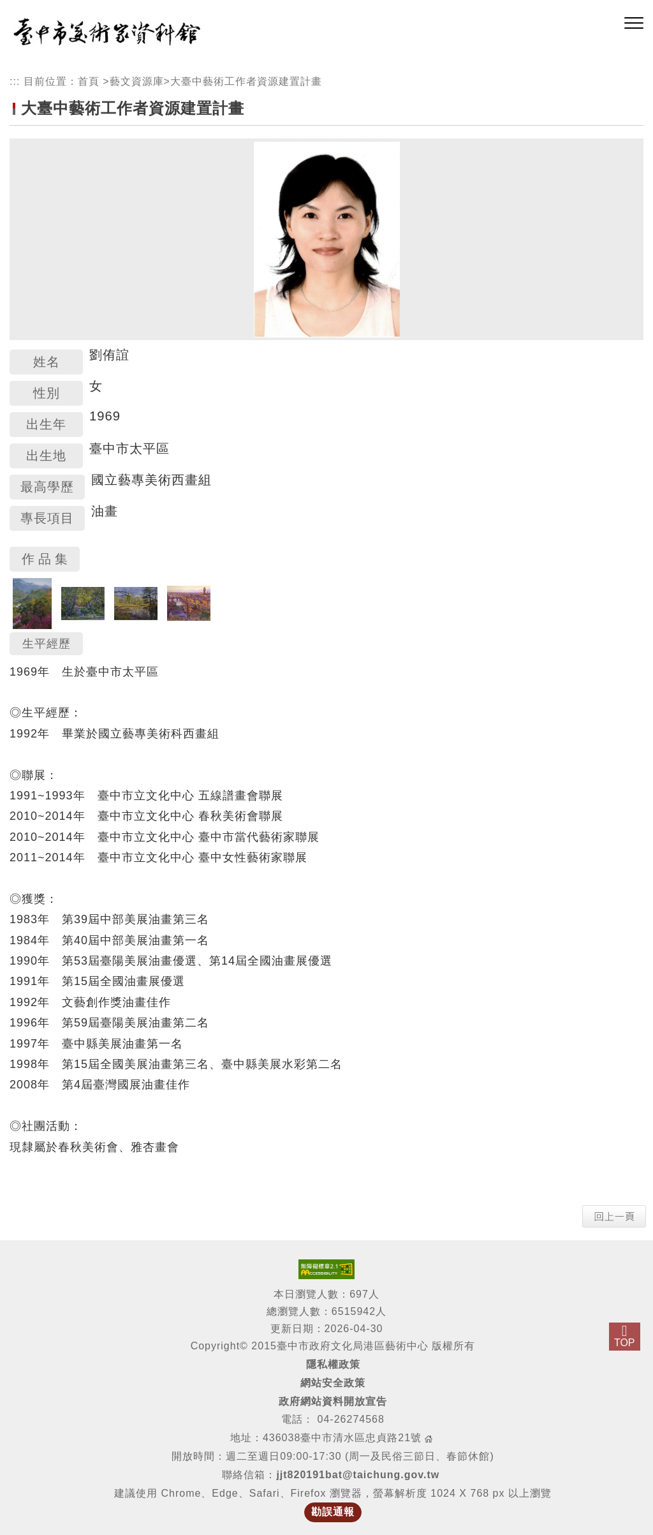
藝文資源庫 (137, 81)
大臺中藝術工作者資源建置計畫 (246, 81)
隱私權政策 (333, 1364)
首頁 (88, 81)
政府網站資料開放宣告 (333, 1401)
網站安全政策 (332, 1382)
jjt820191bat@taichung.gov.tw (357, 1474)
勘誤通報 (333, 1511)
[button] (633, 23)
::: (15, 81)
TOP (624, 1342)
